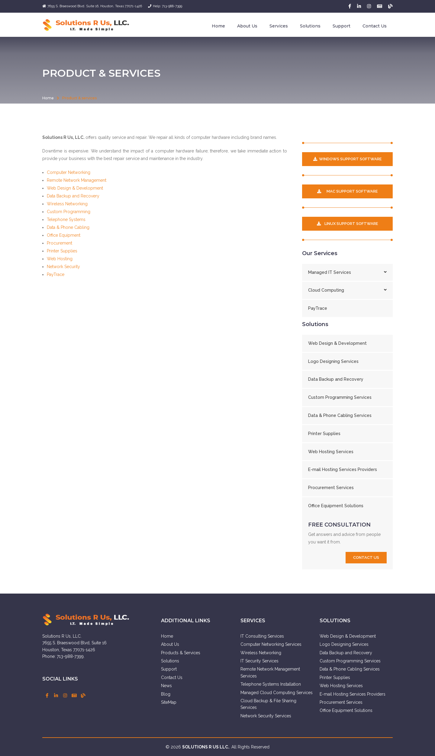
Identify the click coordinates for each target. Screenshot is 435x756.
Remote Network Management (76, 180)
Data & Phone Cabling (68, 227)
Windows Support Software (347, 159)
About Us (247, 26)
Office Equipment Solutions (335, 505)
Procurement (59, 243)
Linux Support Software (347, 223)
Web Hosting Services (330, 451)
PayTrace (55, 274)
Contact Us (374, 26)
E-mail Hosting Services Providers (342, 469)
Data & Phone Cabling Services (340, 415)
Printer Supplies (62, 250)
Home (218, 26)
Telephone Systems (66, 219)
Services (278, 26)
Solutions (310, 26)
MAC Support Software (347, 191)
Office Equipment (63, 235)
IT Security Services (259, 660)
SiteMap (168, 702)
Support (341, 26)
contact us (366, 557)
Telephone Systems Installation (270, 684)
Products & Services (180, 652)
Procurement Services (331, 487)
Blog (165, 694)
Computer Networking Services (270, 644)
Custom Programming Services (340, 397)
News (166, 685)
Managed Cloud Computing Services (276, 692)
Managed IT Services (347, 272)
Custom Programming (68, 211)
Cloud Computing (347, 290)
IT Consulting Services (262, 636)
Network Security (63, 266)
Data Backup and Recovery (73, 196)
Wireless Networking (67, 203)
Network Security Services (265, 715)
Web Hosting (59, 258)
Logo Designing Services (333, 361)
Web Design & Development (75, 188)
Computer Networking (68, 172)
